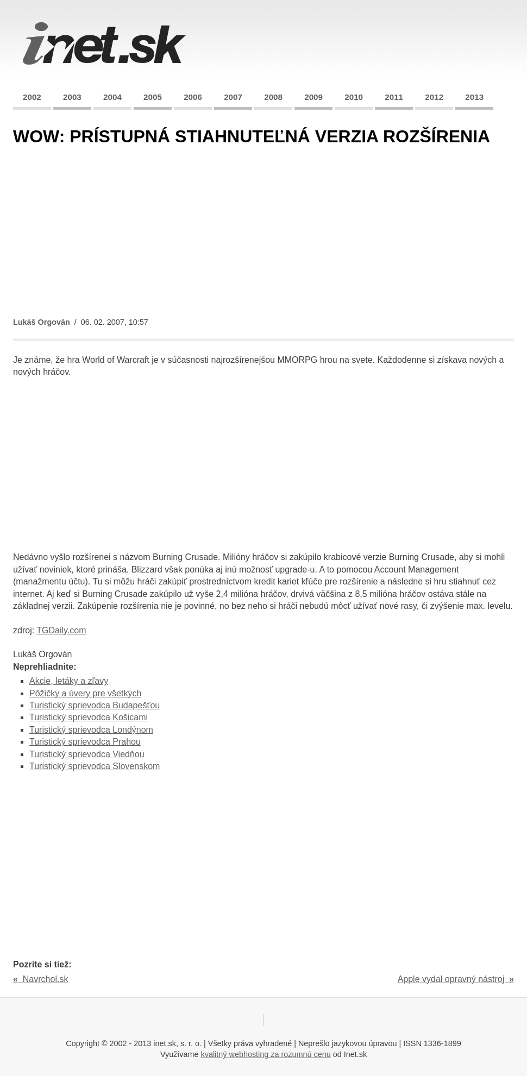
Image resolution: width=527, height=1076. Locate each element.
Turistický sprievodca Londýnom (91, 729)
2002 (32, 97)
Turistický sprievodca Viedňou (87, 754)
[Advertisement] (263, 232)
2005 (152, 97)
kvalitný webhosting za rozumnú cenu (266, 1054)
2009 (313, 97)
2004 (112, 97)
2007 (233, 97)
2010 (353, 97)
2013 (474, 97)
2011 (394, 97)
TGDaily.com (61, 630)
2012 (434, 97)
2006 (193, 97)
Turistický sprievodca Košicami (88, 717)
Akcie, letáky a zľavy (68, 680)
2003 (72, 97)
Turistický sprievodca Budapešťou (94, 705)
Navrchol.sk (40, 979)
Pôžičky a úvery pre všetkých (85, 693)
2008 (273, 97)
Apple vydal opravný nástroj (456, 979)
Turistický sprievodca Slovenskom (94, 766)
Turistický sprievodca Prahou (85, 741)
